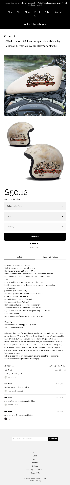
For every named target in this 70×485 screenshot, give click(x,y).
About (28, 12)
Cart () (58, 12)
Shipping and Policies (35, 470)
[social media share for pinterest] (14, 37)
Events (37, 12)
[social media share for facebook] (5, 37)
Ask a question (35, 247)
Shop (10, 12)
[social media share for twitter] (10, 37)
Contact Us (35, 473)
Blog (19, 12)
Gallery (48, 12)
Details (20, 257)
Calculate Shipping (12, 199)
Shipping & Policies (50, 257)
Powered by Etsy (35, 481)
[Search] (35, 16)
